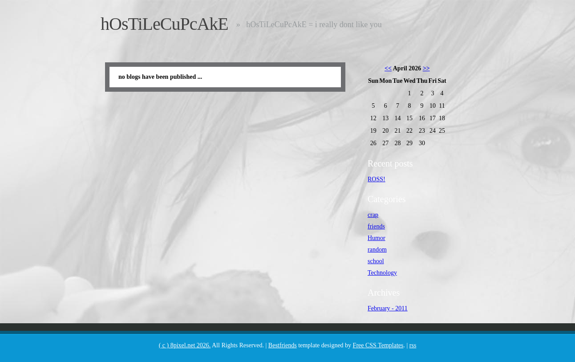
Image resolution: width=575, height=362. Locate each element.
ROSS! (376, 179)
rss (413, 345)
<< (388, 68)
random (377, 249)
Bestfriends (282, 345)
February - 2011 (388, 308)
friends (376, 226)
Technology (382, 272)
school (376, 261)
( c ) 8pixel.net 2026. (185, 345)
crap (373, 215)
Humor (376, 238)
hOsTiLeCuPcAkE (164, 24)
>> (426, 68)
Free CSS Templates (378, 345)
